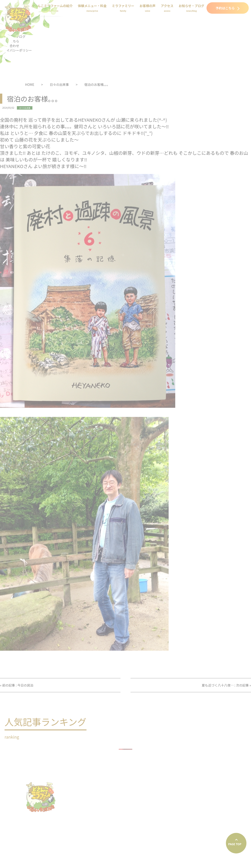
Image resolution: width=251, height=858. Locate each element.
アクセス (167, 7)
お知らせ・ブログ (191, 7)
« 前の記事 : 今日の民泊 (16, 685)
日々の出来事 (59, 84)
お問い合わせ (216, 806)
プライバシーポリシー (148, 818)
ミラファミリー (123, 7)
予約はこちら (228, 8)
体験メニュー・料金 (92, 7)
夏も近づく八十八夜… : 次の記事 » (226, 685)
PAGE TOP (234, 844)
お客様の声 (147, 7)
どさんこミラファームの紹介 (177, 784)
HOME (29, 84)
